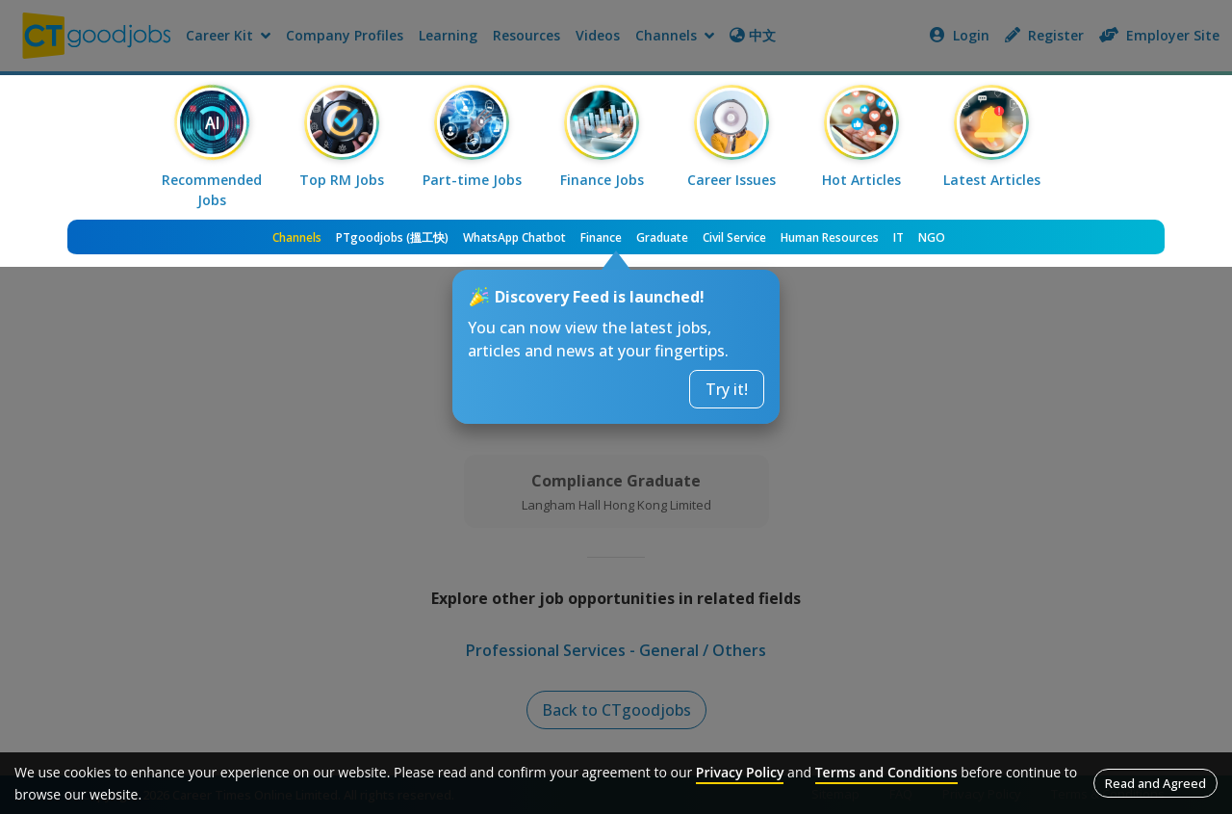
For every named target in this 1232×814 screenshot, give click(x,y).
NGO (931, 237)
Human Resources (830, 237)
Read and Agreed (1155, 783)
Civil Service (734, 237)
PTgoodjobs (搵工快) (392, 237)
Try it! (727, 389)
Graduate (662, 237)
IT (898, 237)
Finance (601, 237)
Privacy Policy (740, 772)
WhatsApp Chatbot (514, 237)
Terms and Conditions (886, 772)
